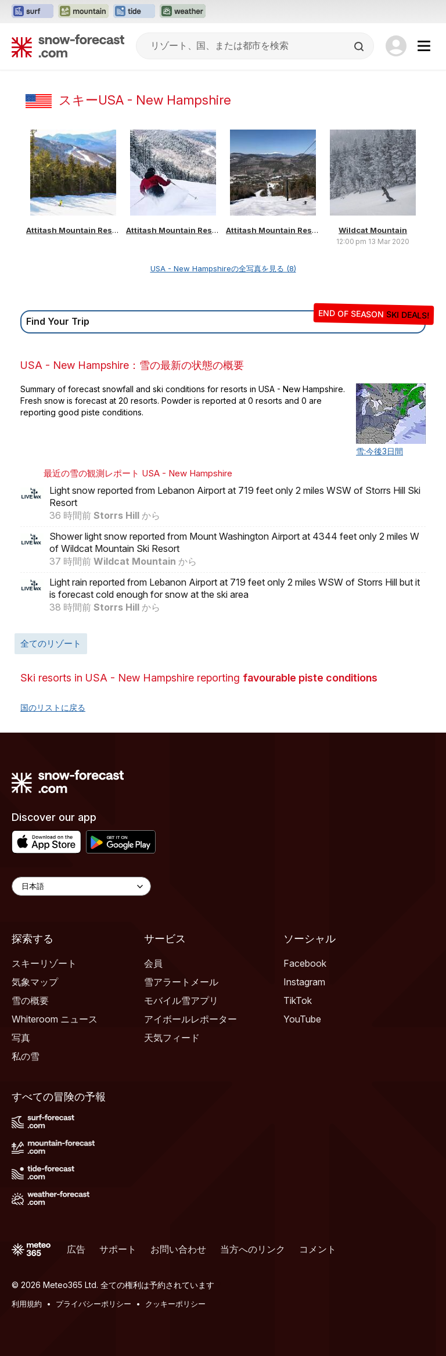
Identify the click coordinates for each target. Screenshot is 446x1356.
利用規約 (27, 1303)
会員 (153, 963)
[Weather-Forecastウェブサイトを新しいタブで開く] (183, 11)
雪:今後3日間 (379, 451)
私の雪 (25, 1056)
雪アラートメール (181, 982)
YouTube (302, 1019)
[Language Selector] (81, 886)
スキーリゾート (44, 963)
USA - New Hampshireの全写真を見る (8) (223, 268)
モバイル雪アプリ (181, 1000)
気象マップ (35, 982)
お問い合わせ (178, 1249)
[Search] (360, 46)
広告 (76, 1249)
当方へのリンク (252, 1249)
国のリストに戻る (52, 707)
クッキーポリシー (175, 1303)
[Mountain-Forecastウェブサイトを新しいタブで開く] (83, 11)
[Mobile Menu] (423, 45)
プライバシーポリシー (93, 1303)
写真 (21, 1037)
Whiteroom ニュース (55, 1019)
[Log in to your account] (396, 45)
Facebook (304, 963)
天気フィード (172, 1037)
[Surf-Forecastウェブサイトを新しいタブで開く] (32, 11)
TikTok (297, 1000)
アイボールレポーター (190, 1019)
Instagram (304, 982)
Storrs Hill (116, 515)
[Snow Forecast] (68, 46)
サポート (117, 1249)
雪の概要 (30, 1000)
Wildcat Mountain (373, 230)
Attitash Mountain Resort (74, 230)
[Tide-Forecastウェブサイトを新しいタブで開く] (134, 11)
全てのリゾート (50, 643)
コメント (317, 1249)
